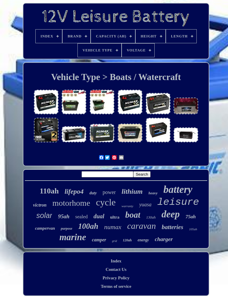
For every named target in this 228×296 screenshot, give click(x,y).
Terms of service (116, 286)
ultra (115, 217)
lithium (132, 191)
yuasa (145, 204)
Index (116, 261)
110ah (49, 191)
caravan (141, 226)
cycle (106, 202)
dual (99, 216)
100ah (88, 226)
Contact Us (116, 269)
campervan (45, 228)
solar (44, 215)
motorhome (71, 202)
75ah (191, 216)
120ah (127, 240)
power (109, 192)
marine (72, 237)
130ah (151, 217)
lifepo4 (74, 191)
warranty (127, 206)
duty (93, 193)
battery (177, 189)
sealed (81, 216)
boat (132, 214)
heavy (153, 193)
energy (143, 240)
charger (164, 239)
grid (114, 241)
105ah (193, 229)
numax (112, 227)
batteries (172, 227)
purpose (66, 228)
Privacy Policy (116, 278)
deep (170, 214)
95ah (63, 216)
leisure (178, 202)
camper (99, 239)
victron (39, 204)
